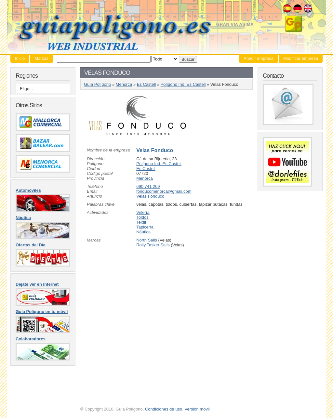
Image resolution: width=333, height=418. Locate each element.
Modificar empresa (300, 58)
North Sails (146, 240)
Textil (141, 222)
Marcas (41, 58)
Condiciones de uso (163, 409)
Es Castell (146, 84)
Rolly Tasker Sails (152, 244)
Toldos (142, 217)
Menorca (124, 84)
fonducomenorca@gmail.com (163, 191)
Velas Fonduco (154, 150)
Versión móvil (196, 409)
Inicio (20, 58)
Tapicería (144, 227)
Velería (142, 212)
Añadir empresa (258, 58)
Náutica (143, 231)
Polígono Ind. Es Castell (183, 84)
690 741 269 (148, 186)
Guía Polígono (166, 27)
